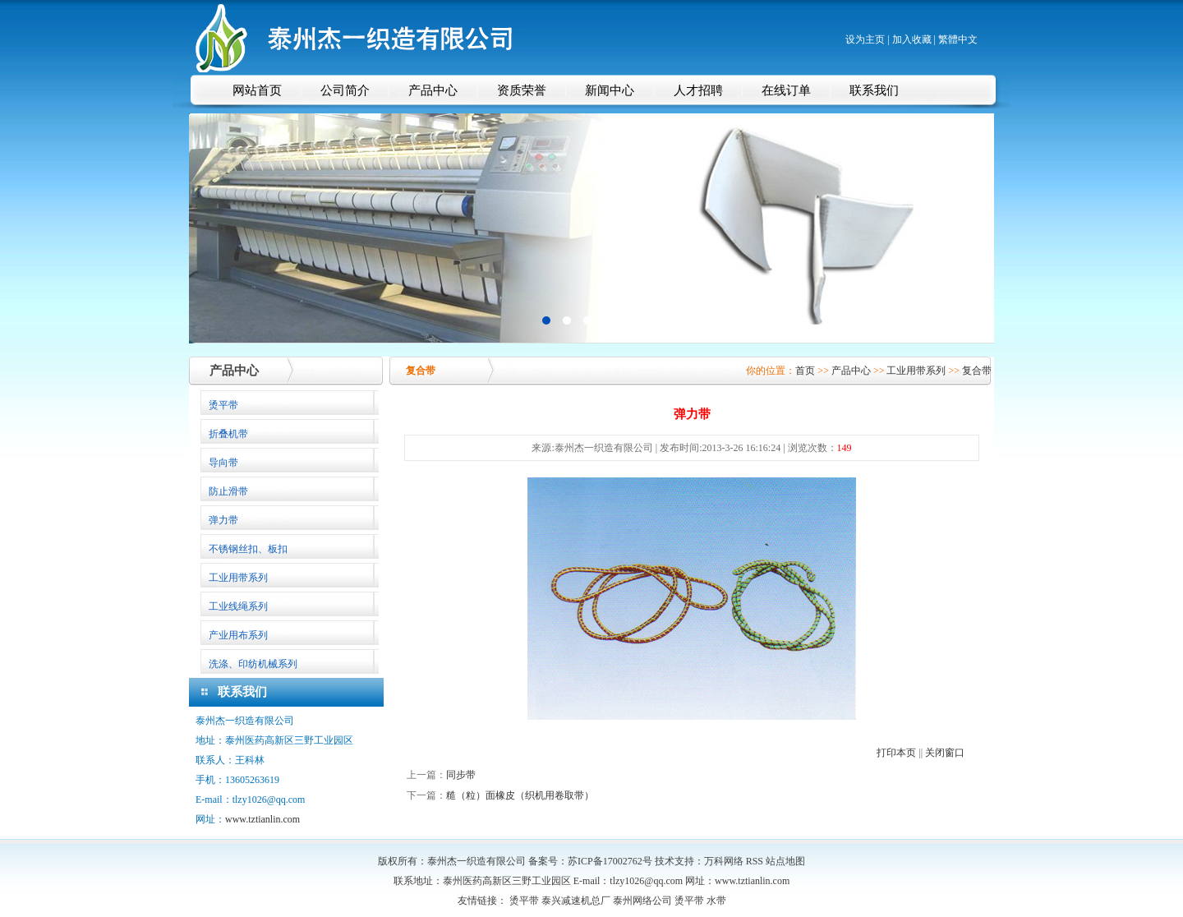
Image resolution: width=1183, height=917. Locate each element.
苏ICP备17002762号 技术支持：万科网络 (657, 861)
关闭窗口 (944, 752)
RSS (754, 861)
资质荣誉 (521, 90)
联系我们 (874, 90)
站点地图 (785, 861)
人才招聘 (698, 90)
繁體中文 (958, 39)
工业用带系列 (916, 370)
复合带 (977, 370)
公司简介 (345, 90)
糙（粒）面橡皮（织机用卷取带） (520, 795)
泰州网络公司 (642, 900)
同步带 (461, 775)
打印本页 (896, 752)
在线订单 (786, 90)
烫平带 (524, 900)
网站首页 (257, 90)
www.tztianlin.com (262, 819)
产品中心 (433, 90)
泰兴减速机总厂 (575, 900)
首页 (805, 370)
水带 (716, 900)
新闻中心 (609, 90)
